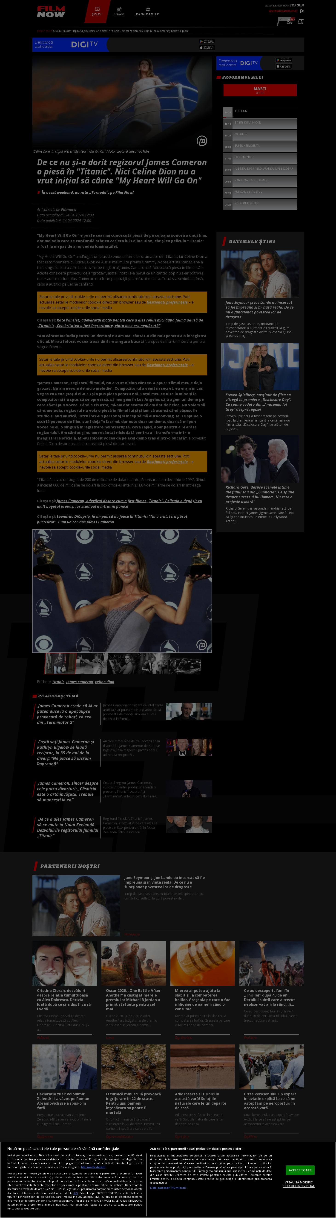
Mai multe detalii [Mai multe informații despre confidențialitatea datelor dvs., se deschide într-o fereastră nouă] (93, 1167)
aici (75, 1193)
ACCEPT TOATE (300, 1170)
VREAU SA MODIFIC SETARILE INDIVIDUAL (298, 1184)
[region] (168, 1180)
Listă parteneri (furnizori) (168, 1187)
